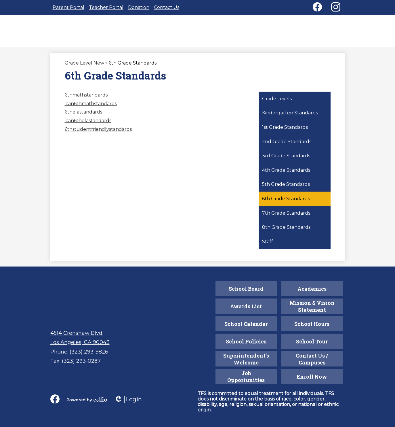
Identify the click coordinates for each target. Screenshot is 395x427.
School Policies (246, 341)
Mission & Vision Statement (312, 306)
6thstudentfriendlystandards (98, 134)
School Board (246, 288)
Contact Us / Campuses (312, 359)
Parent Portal (68, 7)
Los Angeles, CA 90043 (80, 342)
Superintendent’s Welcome (246, 359)
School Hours (311, 323)
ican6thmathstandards (91, 108)
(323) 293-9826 (89, 352)
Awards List (246, 306)
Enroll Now (312, 376)
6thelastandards (83, 116)
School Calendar (246, 323)
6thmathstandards (86, 99)
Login (128, 399)
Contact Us (166, 7)
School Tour (312, 341)
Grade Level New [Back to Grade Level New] (84, 67)
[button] (198, 35)
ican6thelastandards (88, 125)
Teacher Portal (106, 7)
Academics (312, 288)
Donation (138, 7)
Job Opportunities (246, 376)
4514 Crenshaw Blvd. (76, 333)
